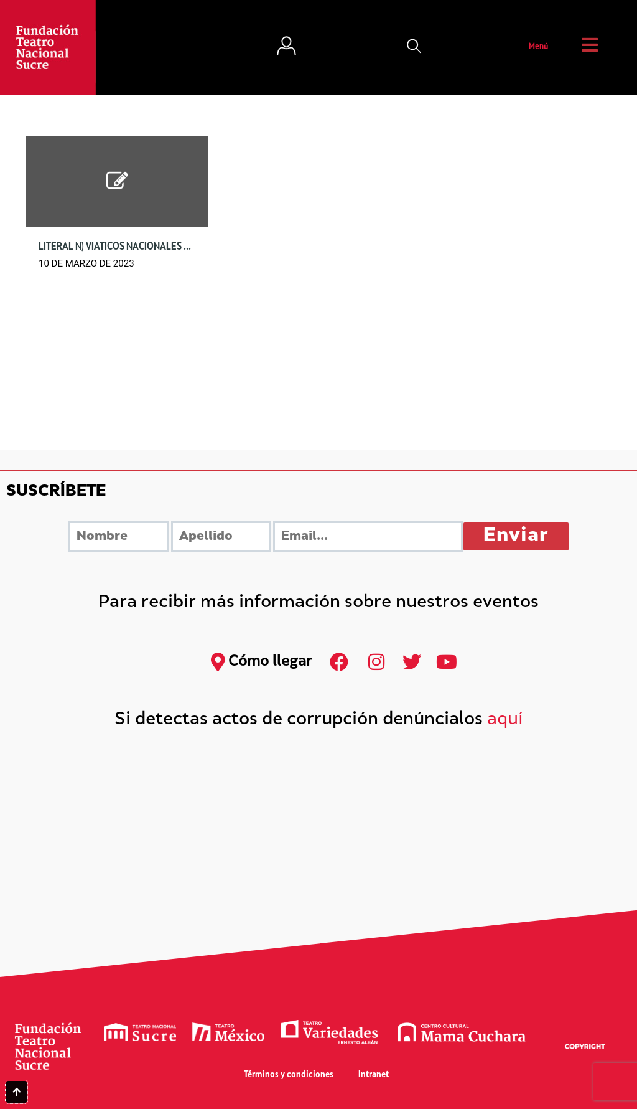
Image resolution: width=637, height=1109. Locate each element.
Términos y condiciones (288, 1075)
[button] (414, 47)
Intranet (373, 1075)
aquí (505, 720)
